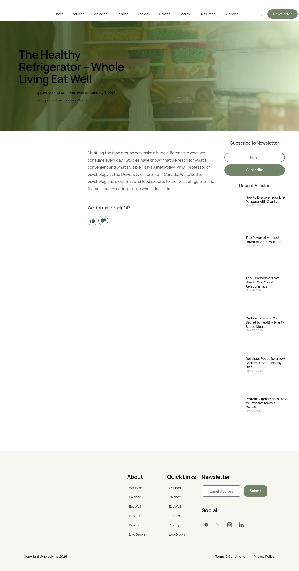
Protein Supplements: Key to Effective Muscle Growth (266, 403)
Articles (78, 14)
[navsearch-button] (260, 14)
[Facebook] (206, 524)
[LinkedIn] (241, 524)
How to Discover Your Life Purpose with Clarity (265, 199)
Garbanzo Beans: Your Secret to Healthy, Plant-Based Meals (265, 322)
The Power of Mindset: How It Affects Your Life (263, 240)
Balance (122, 14)
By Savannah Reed (50, 93)
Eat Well (144, 14)
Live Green (207, 14)
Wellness (100, 14)
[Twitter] (218, 524)
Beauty (184, 14)
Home (59, 14)
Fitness (164, 14)
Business (231, 14)
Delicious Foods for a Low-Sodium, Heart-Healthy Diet (266, 363)
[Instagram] (229, 524)
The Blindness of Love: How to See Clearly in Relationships (263, 282)
